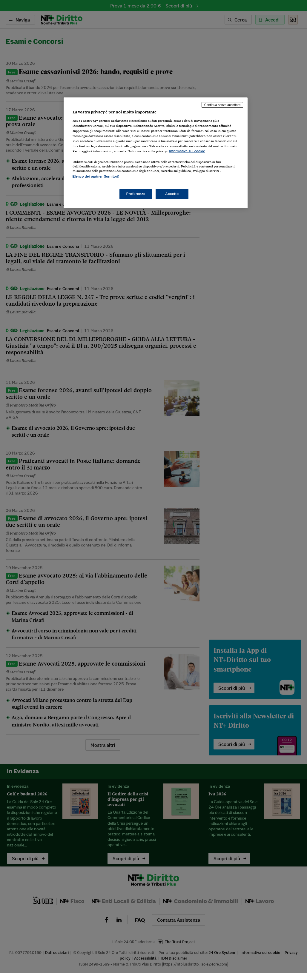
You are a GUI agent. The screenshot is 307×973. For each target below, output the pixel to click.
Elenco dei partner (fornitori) (96, 176)
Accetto (172, 193)
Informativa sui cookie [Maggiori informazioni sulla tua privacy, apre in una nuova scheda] (187, 151)
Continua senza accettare (222, 105)
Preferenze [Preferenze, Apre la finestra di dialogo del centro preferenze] (135, 193)
